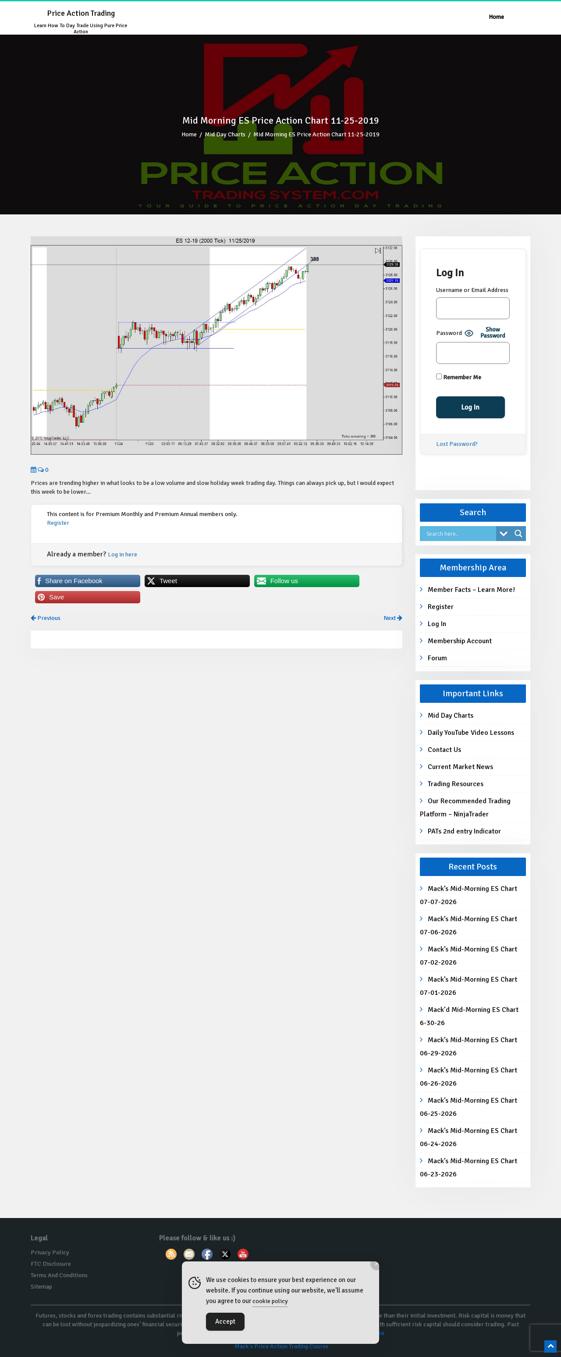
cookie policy (270, 1301)
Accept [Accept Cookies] (225, 1321)
